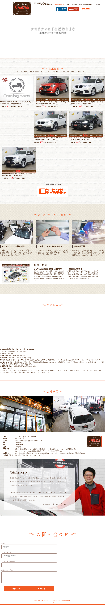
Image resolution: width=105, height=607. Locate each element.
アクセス (68, 4)
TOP (42, 4)
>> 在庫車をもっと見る (52, 185)
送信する (16, 591)
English (98, 4)
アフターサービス (58, 4)
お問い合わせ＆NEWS (85, 4)
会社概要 (74, 4)
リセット (42, 591)
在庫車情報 (48, 4)
